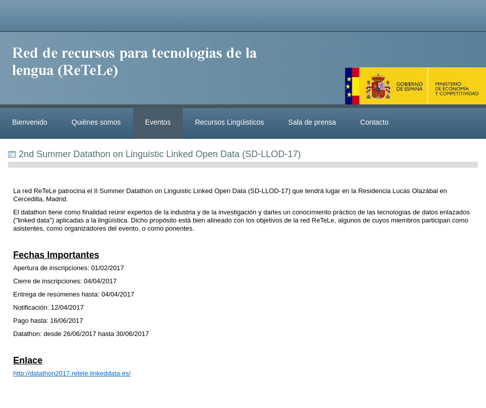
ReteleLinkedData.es (139, 70)
